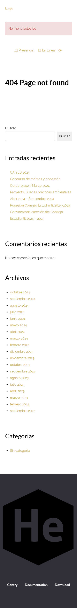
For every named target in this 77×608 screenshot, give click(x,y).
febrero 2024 (19, 345)
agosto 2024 (19, 305)
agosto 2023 (19, 378)
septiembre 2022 (22, 411)
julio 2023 (17, 384)
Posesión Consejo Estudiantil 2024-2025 (40, 205)
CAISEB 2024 (20, 172)
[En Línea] (47, 50)
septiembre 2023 (22, 371)
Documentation (36, 585)
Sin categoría (20, 451)
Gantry (12, 585)
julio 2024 (17, 312)
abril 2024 (17, 332)
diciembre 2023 (21, 352)
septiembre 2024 (22, 299)
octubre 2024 (20, 292)
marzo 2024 (19, 338)
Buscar (10, 128)
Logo (9, 8)
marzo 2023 (19, 398)
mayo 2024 (18, 325)
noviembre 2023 (22, 358)
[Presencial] (25, 50)
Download (62, 585)
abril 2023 (17, 391)
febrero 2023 (19, 404)
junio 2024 (17, 319)
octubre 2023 (20, 365)
